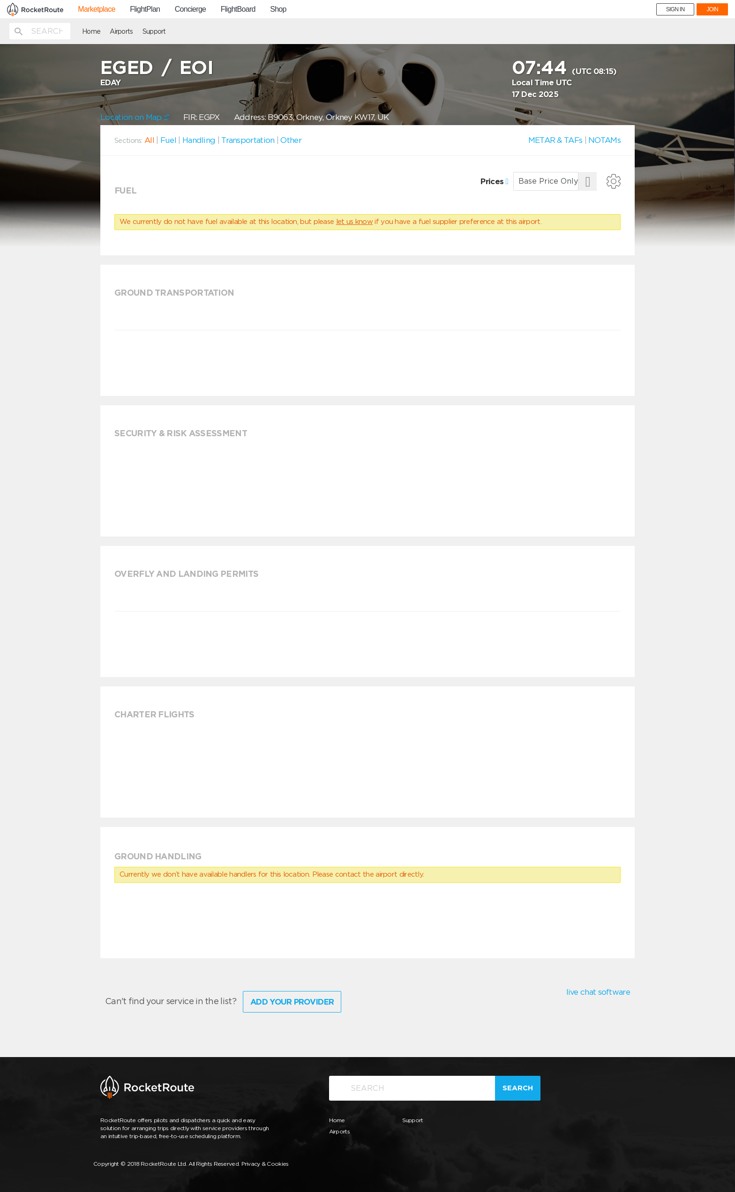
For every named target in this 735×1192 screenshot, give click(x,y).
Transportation (247, 140)
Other (290, 140)
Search (517, 1088)
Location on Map (134, 117)
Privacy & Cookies (265, 1163)
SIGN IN (675, 9)
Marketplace (96, 9)
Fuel (168, 140)
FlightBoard (238, 9)
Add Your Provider (292, 1001)
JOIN (712, 9)
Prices (494, 181)
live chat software (598, 992)
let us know (354, 221)
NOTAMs (604, 140)
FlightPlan (145, 9)
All (149, 140)
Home (91, 31)
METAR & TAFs (555, 140)
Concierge (190, 9)
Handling (198, 140)
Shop (278, 9)
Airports (121, 31)
